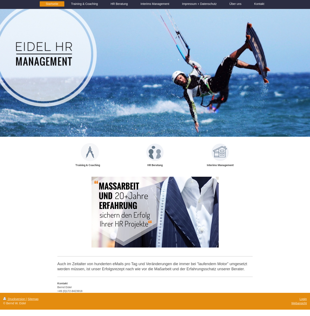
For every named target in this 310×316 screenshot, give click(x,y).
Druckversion (14, 299)
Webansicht (299, 303)
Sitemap (33, 299)
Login (303, 299)
